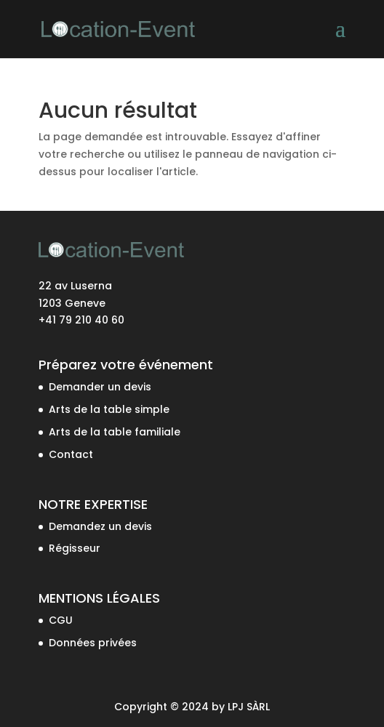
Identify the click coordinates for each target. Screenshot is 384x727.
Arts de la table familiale (114, 432)
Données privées (93, 642)
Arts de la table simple (109, 409)
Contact (71, 454)
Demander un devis (100, 386)
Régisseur (74, 548)
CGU (61, 620)
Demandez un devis (100, 526)
